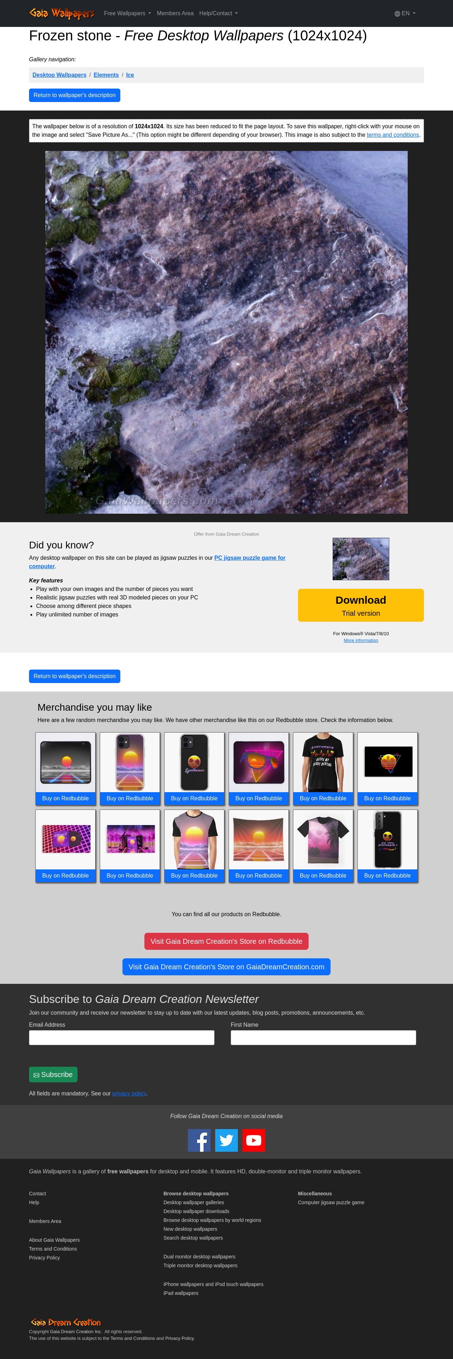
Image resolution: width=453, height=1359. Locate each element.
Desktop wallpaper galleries (194, 1202)
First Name (244, 1025)
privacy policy (129, 1093)
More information (361, 640)
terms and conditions (393, 135)
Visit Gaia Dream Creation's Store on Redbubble (226, 941)
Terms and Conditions (53, 1249)
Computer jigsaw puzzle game (331, 1202)
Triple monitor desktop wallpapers (200, 1265)
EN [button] (403, 13)
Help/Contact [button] (216, 13)
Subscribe (53, 1074)
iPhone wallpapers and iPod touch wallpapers (214, 1284)
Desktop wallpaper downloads (196, 1211)
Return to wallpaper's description (75, 95)
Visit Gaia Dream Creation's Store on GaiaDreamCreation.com (226, 967)
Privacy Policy (44, 1258)
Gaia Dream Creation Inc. (76, 1331)
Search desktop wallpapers (193, 1238)
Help (34, 1202)
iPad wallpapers (181, 1293)
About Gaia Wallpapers (54, 1240)
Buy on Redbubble (65, 798)
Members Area (175, 13)
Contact (37, 1193)
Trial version (361, 605)
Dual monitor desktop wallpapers (199, 1256)
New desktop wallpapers (190, 1229)
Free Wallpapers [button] (125, 13)
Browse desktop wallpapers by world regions (212, 1220)
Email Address (47, 1025)
